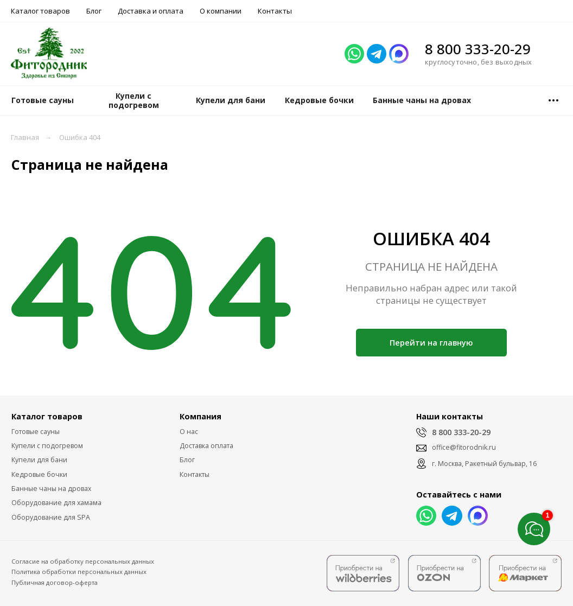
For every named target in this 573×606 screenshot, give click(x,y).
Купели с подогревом (47, 445)
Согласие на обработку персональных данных (82, 561)
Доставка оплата (206, 445)
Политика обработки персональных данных (79, 571)
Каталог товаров (40, 11)
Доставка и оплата (150, 11)
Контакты (275, 11)
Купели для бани (39, 459)
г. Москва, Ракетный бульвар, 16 (484, 463)
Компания (200, 416)
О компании (220, 11)
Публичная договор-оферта (54, 582)
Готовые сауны (35, 431)
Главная (25, 137)
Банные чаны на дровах (51, 488)
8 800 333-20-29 (478, 49)
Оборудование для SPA (50, 517)
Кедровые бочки (39, 474)
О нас (189, 431)
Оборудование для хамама (56, 502)
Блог (93, 11)
